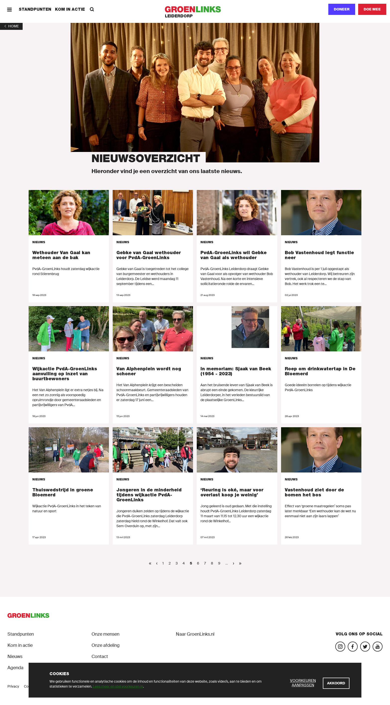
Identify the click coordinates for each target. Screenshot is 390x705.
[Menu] (9, 9)
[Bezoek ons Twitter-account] (365, 647)
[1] (11, 26)
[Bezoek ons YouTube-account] (378, 647)
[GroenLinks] (195, 9)
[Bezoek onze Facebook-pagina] (353, 647)
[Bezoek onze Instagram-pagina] (340, 647)
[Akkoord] (336, 683)
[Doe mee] (372, 9)
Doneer (342, 9)
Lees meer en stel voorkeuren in (118, 686)
